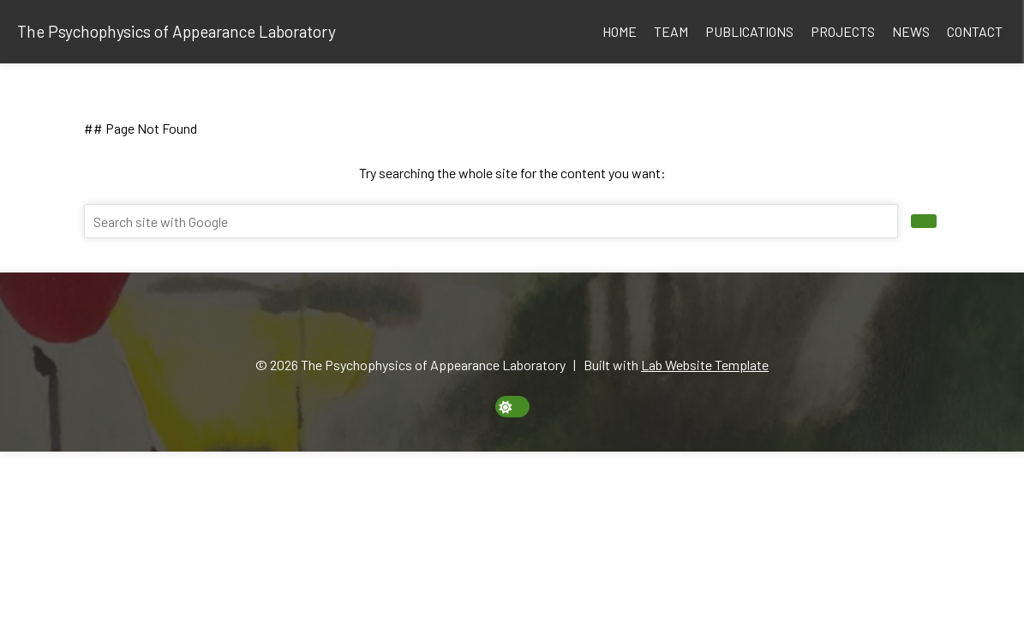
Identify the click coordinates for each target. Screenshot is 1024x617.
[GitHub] (522, 322)
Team (671, 31)
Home (619, 31)
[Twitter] (541, 322)
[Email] (462, 322)
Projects (843, 31)
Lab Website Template (705, 364)
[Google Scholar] (502, 322)
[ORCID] (482, 322)
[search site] (924, 221)
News (911, 31)
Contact (975, 31)
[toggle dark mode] (512, 406)
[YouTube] (561, 322)
